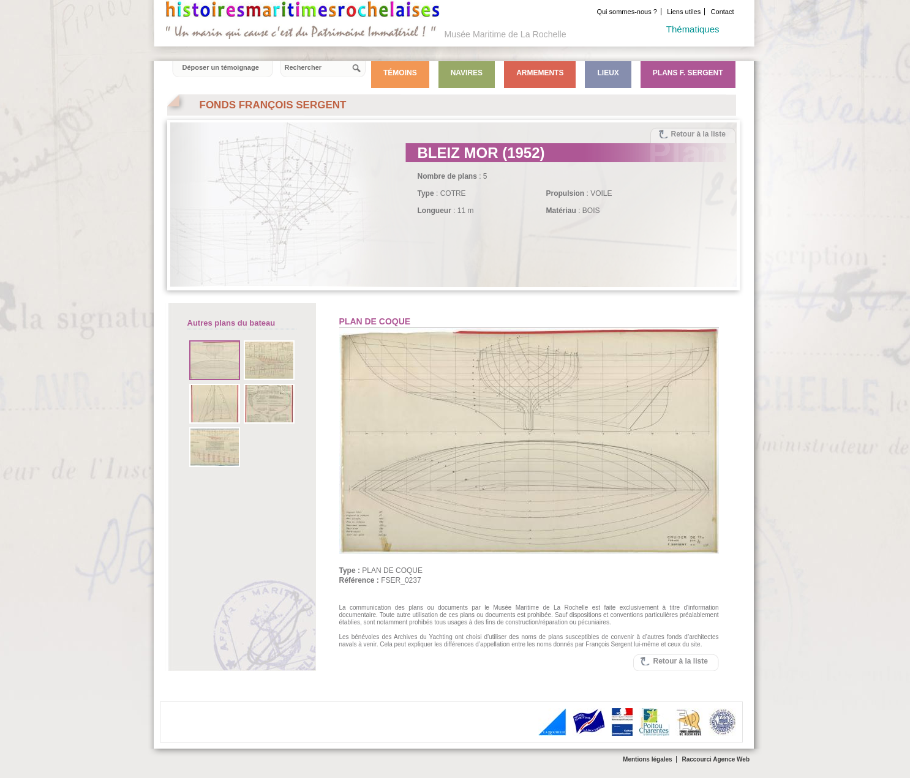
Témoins (400, 73)
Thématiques (693, 29)
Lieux (608, 73)
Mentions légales (647, 759)
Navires (467, 73)
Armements (539, 73)
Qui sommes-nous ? (626, 11)
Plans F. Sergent (688, 73)
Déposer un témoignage (220, 67)
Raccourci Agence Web (716, 759)
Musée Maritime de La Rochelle (505, 34)
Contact (722, 11)
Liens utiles (684, 11)
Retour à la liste (698, 134)
